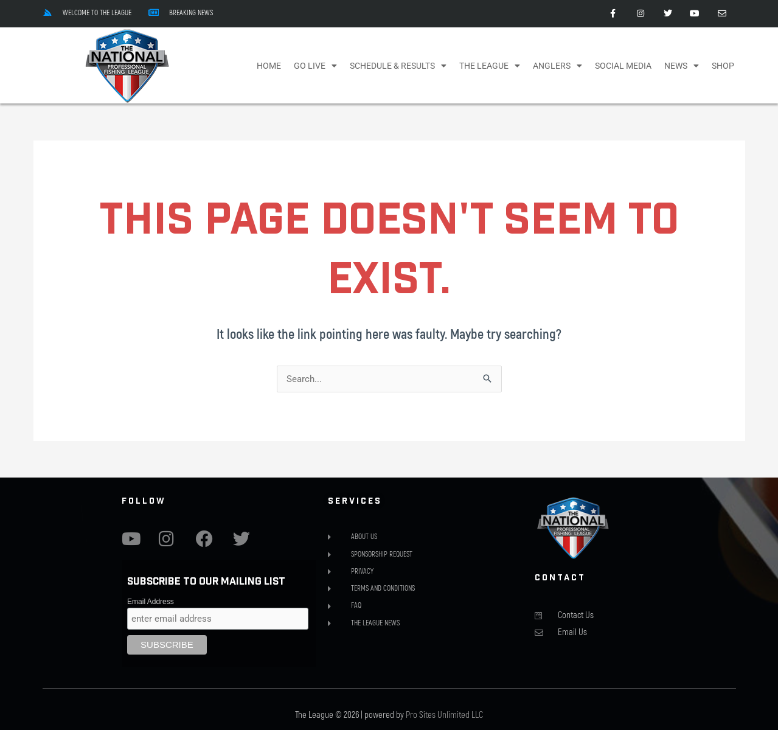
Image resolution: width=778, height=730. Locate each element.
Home (269, 66)
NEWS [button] (681, 65)
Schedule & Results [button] (398, 65)
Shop (723, 66)
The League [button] (489, 65)
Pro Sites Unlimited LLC (444, 715)
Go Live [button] (315, 65)
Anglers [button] (557, 65)
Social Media (623, 66)
